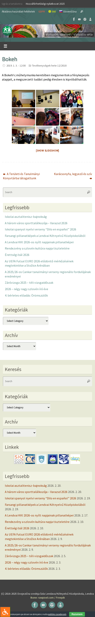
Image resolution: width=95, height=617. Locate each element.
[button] (47, 31)
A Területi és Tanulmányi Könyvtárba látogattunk (21, 176)
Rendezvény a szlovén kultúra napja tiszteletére (37, 248)
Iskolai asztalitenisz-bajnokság (26, 217)
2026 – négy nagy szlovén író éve (26, 289)
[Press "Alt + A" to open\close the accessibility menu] (5, 612)
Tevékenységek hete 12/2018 (49, 65)
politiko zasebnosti (57, 614)
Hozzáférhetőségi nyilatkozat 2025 (45, 3)
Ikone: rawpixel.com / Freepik (47, 597)
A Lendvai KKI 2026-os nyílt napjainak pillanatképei (39, 242)
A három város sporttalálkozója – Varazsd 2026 (36, 223)
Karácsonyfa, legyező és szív (73, 176)
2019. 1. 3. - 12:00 (16, 65)
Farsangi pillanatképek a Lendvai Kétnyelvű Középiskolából (45, 236)
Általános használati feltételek (18, 11)
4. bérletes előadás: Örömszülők (26, 295)
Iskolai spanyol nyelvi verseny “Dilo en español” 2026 (40, 229)
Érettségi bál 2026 (17, 255)
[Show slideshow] (47, 150)
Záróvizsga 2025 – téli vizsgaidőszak (29, 282)
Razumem (77, 614)
